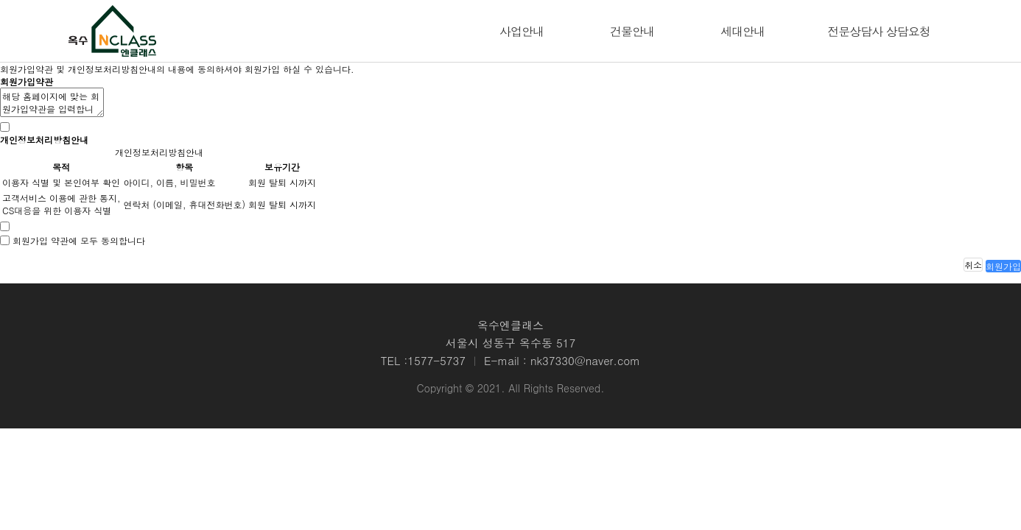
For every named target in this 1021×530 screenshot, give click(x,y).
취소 (973, 264)
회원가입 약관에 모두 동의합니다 (79, 240)
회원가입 (1003, 266)
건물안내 (632, 31)
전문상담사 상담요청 (878, 31)
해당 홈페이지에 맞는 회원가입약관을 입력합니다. (52, 102)
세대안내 (742, 31)
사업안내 (521, 31)
